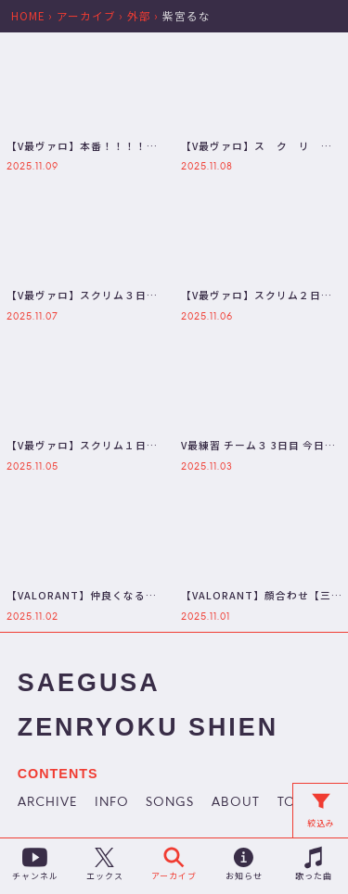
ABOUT (236, 803)
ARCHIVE (47, 803)
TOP (290, 803)
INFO (112, 803)
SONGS (170, 803)
